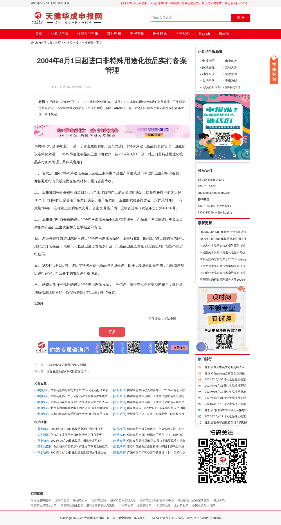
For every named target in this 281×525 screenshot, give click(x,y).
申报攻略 (231, 80)
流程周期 (231, 67)
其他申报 (114, 34)
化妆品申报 (59, 34)
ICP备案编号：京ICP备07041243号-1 (176, 518)
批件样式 (160, 34)
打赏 (111, 332)
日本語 (224, 34)
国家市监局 (99, 500)
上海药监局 (144, 505)
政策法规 (208, 67)
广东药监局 (126, 505)
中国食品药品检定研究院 (193, 500)
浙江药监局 (163, 505)
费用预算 (231, 74)
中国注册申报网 (41, 500)
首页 (38, 34)
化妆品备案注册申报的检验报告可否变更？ (77, 434)
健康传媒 (219, 500)
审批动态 (231, 61)
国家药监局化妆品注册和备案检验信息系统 (88, 505)
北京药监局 (181, 505)
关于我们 (183, 34)
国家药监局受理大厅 (123, 500)
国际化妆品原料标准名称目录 (66, 371)
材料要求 (208, 74)
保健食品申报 (87, 34)
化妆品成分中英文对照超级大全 (225, 367)
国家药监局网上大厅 (43, 505)
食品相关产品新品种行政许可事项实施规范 (80, 446)
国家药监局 (62, 500)
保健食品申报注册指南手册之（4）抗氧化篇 (155, 434)
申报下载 (137, 34)
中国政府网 (80, 500)
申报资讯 (87, 42)
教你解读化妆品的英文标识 (67, 365)
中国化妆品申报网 (203, 505)
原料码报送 (232, 87)
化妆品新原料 (211, 87)
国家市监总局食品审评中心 (157, 500)
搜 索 (241, 18)
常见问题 (208, 80)
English (204, 34)
